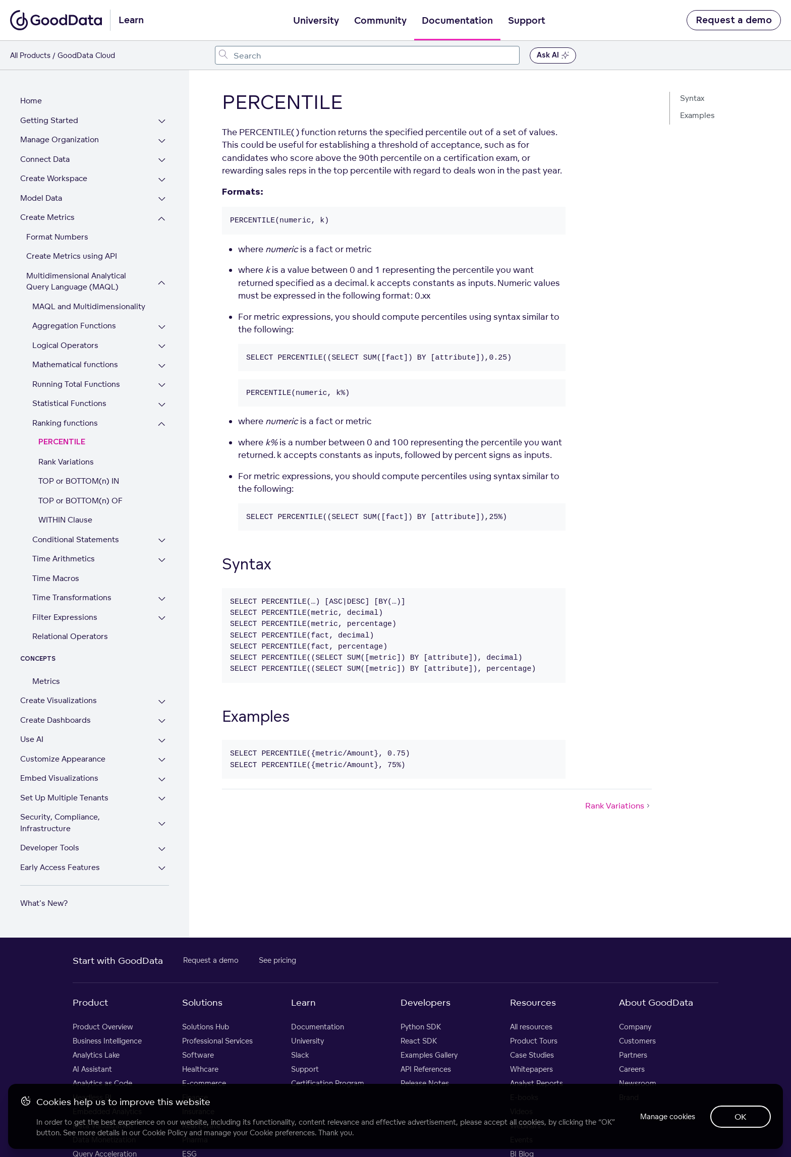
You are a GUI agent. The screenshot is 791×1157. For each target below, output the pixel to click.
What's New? (44, 903)
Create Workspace (53, 178)
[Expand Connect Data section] (162, 160)
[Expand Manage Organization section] (162, 141)
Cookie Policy (164, 1132)
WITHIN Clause (65, 520)
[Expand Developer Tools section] (162, 849)
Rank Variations (66, 462)
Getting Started (49, 120)
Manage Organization (59, 139)
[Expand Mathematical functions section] (162, 366)
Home (31, 100)
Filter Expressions (64, 617)
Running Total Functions (76, 384)
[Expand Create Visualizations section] (162, 702)
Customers (637, 1040)
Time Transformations (71, 597)
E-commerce (204, 1083)
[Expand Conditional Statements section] (162, 541)
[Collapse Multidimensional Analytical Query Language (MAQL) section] (162, 282)
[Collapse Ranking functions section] (162, 424)
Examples (697, 115)
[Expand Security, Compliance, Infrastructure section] (162, 823)
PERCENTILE (61, 442)
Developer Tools (49, 847)
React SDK (419, 1040)
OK (740, 1117)
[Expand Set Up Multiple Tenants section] (162, 799)
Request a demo (734, 20)
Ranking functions (65, 423)
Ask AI (553, 55)
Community (380, 21)
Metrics (46, 681)
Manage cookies (666, 1116)
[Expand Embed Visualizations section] (162, 779)
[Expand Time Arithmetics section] (162, 560)
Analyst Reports (536, 1083)
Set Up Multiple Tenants (64, 797)
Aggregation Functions (74, 325)
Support (526, 21)
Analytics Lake (96, 1055)
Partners (633, 1055)
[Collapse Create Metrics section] (162, 218)
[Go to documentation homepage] (56, 20)
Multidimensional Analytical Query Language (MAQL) (76, 281)
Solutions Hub (205, 1026)
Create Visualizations (58, 700)
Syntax (692, 98)
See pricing (277, 960)
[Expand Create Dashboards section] (162, 721)
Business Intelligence (107, 1040)
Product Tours (533, 1040)
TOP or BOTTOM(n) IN (78, 481)
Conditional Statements (75, 539)
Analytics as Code (102, 1083)
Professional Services (217, 1040)
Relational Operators (70, 636)
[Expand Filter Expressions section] (162, 618)
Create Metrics (47, 217)
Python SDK (421, 1026)
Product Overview (103, 1026)
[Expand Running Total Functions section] (162, 385)
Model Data (41, 198)
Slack (300, 1055)
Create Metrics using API (71, 256)
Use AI (31, 739)
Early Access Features (60, 867)
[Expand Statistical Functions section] (162, 405)
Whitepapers (531, 1069)
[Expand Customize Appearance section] (162, 760)
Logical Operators (65, 345)
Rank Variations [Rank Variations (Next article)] (618, 805)
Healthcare (200, 1069)
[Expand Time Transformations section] (162, 599)
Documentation (457, 21)
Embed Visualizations (59, 778)
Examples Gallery (429, 1055)
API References (426, 1069)
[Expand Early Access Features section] (162, 869)
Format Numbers (57, 237)
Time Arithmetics (63, 558)
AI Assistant (92, 1069)
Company (635, 1026)
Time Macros (55, 578)
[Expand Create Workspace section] (162, 180)
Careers (632, 1069)
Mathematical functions (75, 364)
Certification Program (327, 1083)
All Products (30, 55)
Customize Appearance (62, 759)
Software (198, 1055)
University (316, 21)
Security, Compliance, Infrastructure (60, 822)
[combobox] (367, 55)
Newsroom (637, 1083)
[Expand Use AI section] (162, 740)
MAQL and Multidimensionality (88, 306)
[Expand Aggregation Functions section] (162, 327)
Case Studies (532, 1055)
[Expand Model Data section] (162, 199)
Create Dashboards (55, 720)
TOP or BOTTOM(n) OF (80, 500)
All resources (531, 1026)
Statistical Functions (69, 403)
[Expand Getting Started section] (162, 122)
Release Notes (425, 1083)
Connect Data (45, 159)
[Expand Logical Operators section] (162, 347)
